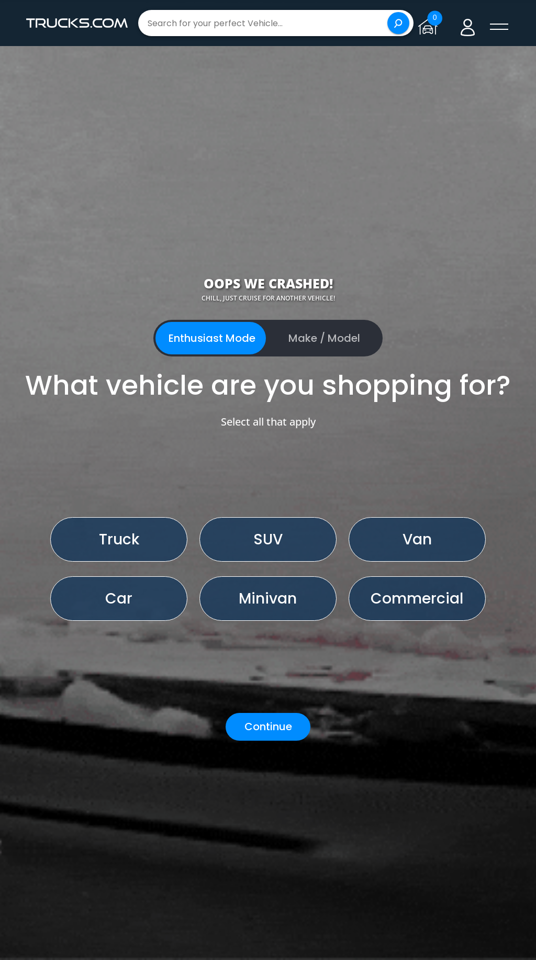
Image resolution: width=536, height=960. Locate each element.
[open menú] (499, 27)
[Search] (398, 23)
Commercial (417, 598)
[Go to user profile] (468, 23)
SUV (268, 539)
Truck (119, 539)
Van (417, 539)
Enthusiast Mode (212, 338)
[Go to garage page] (430, 23)
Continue (268, 726)
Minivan (268, 598)
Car (118, 598)
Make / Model (324, 338)
